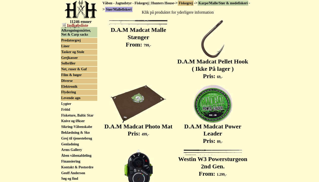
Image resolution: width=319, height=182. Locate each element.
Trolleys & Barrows (76, 41)
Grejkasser (69, 78)
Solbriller (68, 84)
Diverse (67, 101)
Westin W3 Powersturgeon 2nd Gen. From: (212, 163)
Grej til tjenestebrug (76, 159)
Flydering (68, 113)
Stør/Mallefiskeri (74, 29)
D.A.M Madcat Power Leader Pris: (212, 131)
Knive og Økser (73, 142)
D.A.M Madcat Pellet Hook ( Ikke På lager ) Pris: (212, 66)
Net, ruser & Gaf (74, 90)
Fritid (65, 130)
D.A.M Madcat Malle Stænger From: (138, 34)
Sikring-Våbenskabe (76, 147)
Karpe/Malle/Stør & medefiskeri (223, 3)
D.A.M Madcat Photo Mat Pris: (138, 127)
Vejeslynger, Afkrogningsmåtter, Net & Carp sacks (76, 51)
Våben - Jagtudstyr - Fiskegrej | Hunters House (138, 3)
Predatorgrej (71, 61)
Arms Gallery (71, 170)
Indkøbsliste (75, 25)
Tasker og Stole (72, 73)
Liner (65, 67)
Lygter (66, 124)
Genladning (70, 165)
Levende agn (71, 119)
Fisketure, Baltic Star (77, 136)
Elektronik (69, 107)
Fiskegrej (186, 3)
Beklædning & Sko (75, 153)
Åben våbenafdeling (76, 176)
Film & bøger (71, 96)
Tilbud (66, 35)
